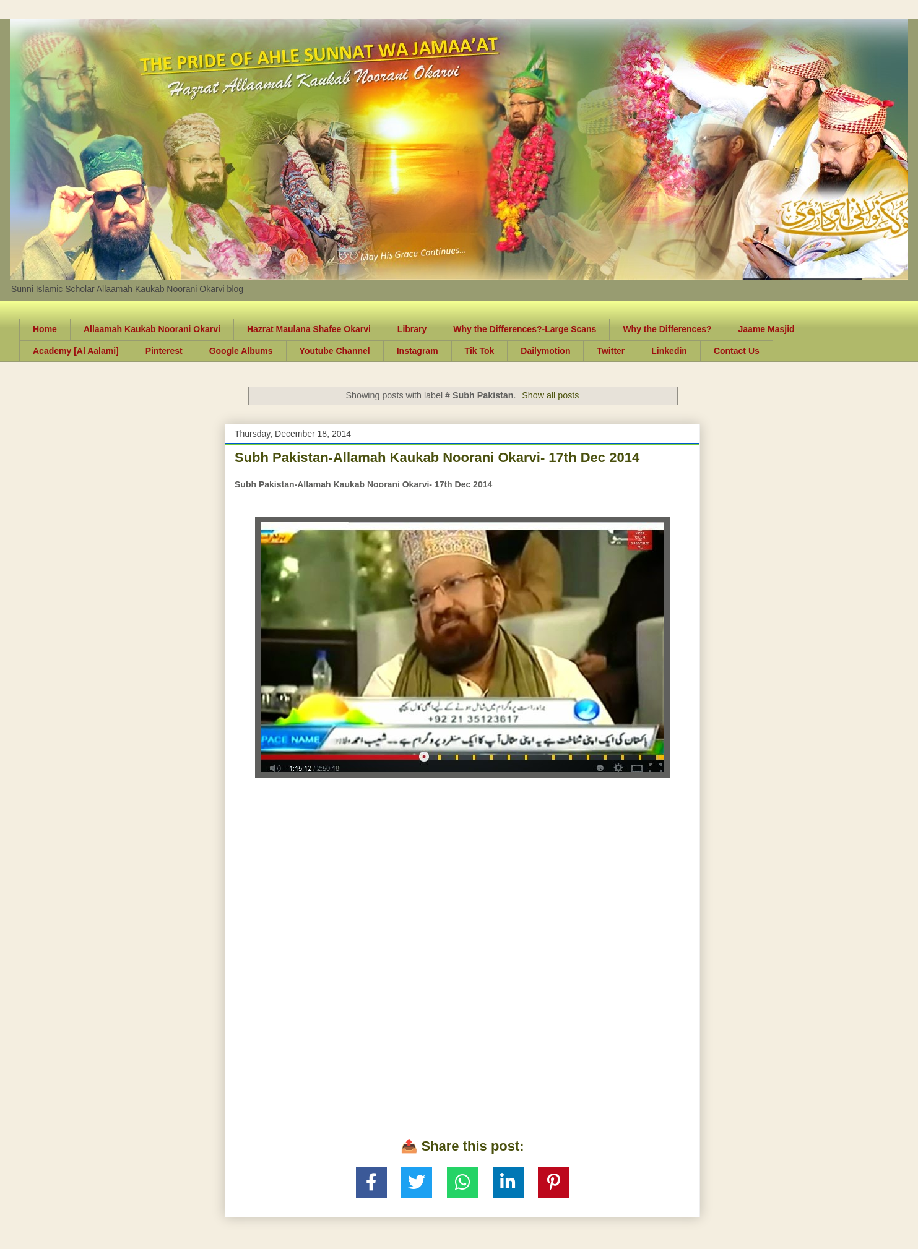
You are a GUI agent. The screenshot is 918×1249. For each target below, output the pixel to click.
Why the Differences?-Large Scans (524, 329)
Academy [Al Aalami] (76, 351)
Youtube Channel (335, 351)
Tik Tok (480, 351)
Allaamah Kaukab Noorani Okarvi (152, 329)
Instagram (417, 351)
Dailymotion (545, 351)
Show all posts (550, 395)
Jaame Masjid (766, 329)
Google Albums (241, 351)
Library (412, 329)
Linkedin (669, 351)
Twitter (611, 351)
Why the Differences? (667, 329)
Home (45, 329)
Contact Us (737, 351)
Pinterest (164, 351)
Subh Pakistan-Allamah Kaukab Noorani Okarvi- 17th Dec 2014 (437, 457)
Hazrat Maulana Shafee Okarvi (309, 329)
